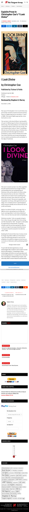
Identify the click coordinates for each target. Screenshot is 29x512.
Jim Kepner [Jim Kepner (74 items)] (4, 479)
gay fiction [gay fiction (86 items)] (19, 475)
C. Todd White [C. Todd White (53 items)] (14, 470)
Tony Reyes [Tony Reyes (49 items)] (15, 498)
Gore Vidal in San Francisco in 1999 (20, 294)
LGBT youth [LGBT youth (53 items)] (4, 484)
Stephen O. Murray (6, 21)
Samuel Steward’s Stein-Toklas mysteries (10, 365)
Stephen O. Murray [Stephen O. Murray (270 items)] (9, 496)
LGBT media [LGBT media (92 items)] (22, 482)
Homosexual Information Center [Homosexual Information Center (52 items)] (17, 477)
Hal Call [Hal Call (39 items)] (3, 477)
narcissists (3, 282)
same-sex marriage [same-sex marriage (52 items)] (5, 493)
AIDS (2, 280)
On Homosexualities (6, 357)
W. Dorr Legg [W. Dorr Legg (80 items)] (21, 498)
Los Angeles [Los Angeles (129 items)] (11, 485)
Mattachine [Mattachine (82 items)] (19, 485)
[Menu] (2, 2)
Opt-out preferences (13, 267)
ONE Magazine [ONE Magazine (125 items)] (6, 491)
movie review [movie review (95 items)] (5, 489)
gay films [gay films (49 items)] (24, 475)
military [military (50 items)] (24, 486)
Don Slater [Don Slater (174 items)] (5, 475)
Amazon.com (14, 96)
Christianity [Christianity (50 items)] (20, 470)
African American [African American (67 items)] (5, 468)
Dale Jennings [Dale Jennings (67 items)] (17, 473)
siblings (8, 282)
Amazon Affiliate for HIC (7, 395)
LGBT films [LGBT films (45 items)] (25, 479)
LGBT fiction (23, 280)
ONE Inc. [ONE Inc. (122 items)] (18, 489)
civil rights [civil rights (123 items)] (5, 473)
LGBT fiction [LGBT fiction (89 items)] (19, 479)
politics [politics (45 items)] (13, 491)
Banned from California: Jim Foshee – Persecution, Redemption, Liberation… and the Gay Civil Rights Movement (14, 348)
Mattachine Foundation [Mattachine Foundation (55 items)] (6, 486)
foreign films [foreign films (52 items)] (12, 475)
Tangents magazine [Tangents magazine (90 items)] (7, 498)
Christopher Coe (12, 280)
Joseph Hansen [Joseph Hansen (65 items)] (11, 479)
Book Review (7, 280)
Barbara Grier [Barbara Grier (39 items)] (21, 468)
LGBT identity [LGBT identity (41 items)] (15, 482)
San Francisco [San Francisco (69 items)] (13, 493)
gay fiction (18, 280)
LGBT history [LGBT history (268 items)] (7, 482)
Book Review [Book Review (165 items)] (6, 470)
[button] (27, 244)
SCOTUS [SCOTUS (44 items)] (19, 493)
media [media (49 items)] (20, 486)
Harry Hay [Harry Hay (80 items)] (7, 477)
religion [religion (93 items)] (17, 491)
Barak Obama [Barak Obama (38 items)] (15, 468)
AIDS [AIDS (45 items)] (11, 468)
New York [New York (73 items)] (12, 489)
